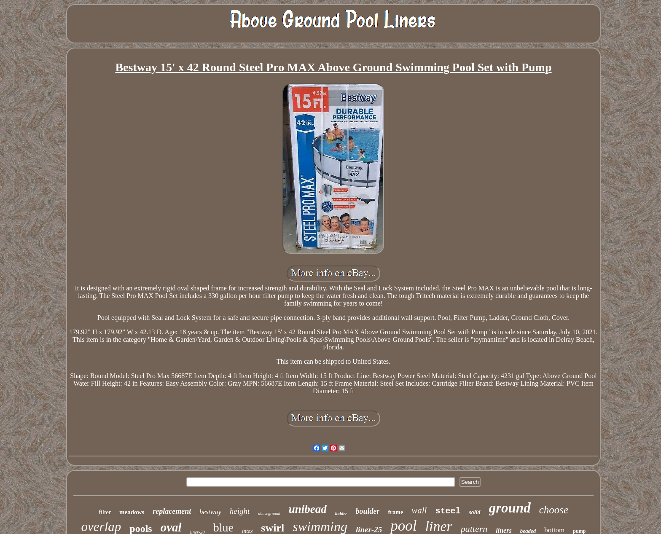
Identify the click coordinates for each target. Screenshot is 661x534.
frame (395, 512)
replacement (172, 511)
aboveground (269, 513)
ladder (341, 513)
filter (105, 512)
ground (510, 507)
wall (419, 510)
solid (474, 512)
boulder (367, 511)
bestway (210, 511)
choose (553, 509)
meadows (131, 512)
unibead (308, 509)
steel (447, 511)
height (240, 511)
